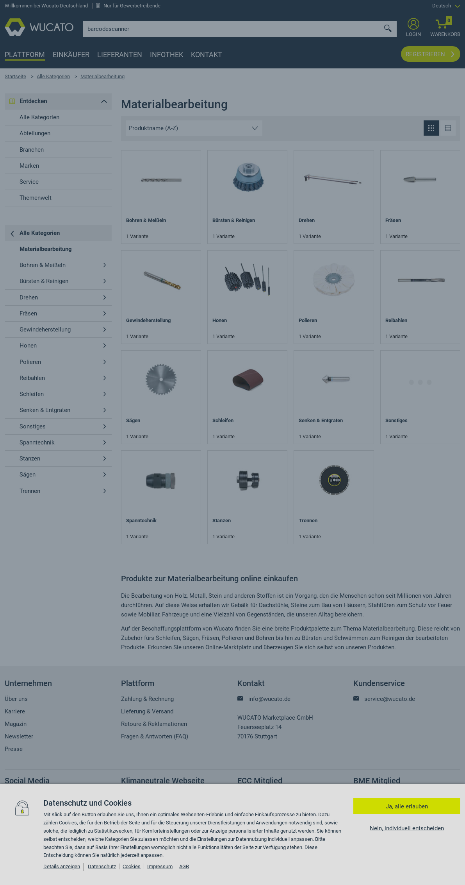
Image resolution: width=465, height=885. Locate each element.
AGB (184, 866)
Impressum (160, 866)
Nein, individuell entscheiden (407, 828)
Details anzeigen (61, 866)
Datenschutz (102, 866)
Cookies (132, 866)
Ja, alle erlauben (407, 806)
